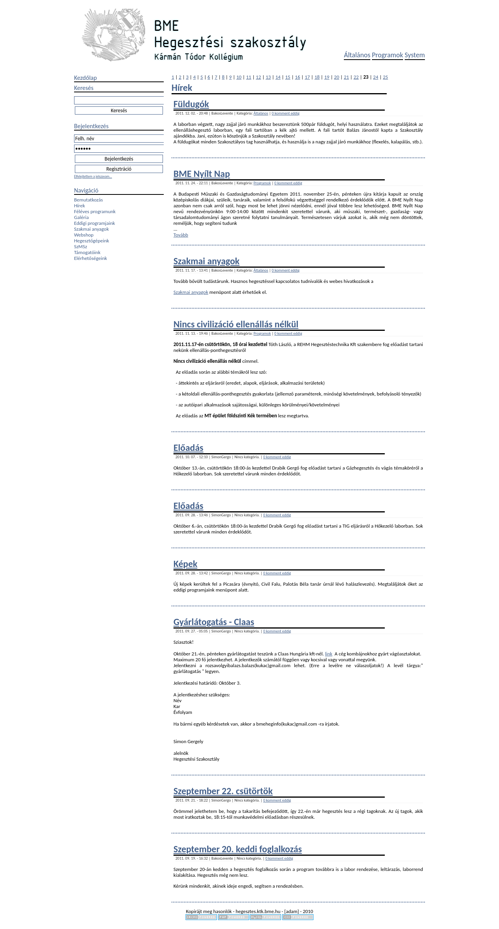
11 (248, 77)
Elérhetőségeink (90, 258)
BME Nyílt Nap (201, 173)
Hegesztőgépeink (91, 241)
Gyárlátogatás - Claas (213, 621)
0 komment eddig (285, 113)
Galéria (81, 217)
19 (326, 77)
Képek (185, 563)
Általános (357, 55)
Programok (387, 55)
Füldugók (191, 104)
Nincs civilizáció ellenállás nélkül (235, 324)
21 (346, 77)
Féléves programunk (94, 211)
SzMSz (80, 246)
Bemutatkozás (88, 200)
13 (268, 77)
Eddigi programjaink (94, 223)
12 (258, 77)
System (415, 55)
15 (287, 77)
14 (277, 77)
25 (385, 77)
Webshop (84, 235)
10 (238, 77)
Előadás (188, 447)
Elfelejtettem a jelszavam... (93, 176)
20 (336, 77)
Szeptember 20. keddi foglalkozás (237, 849)
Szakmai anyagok (91, 229)
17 (307, 77)
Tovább (180, 235)
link (329, 654)
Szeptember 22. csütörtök (223, 791)
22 (356, 77)
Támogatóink (87, 252)
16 (297, 77)
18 (317, 77)
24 (375, 77)
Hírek (79, 205)
